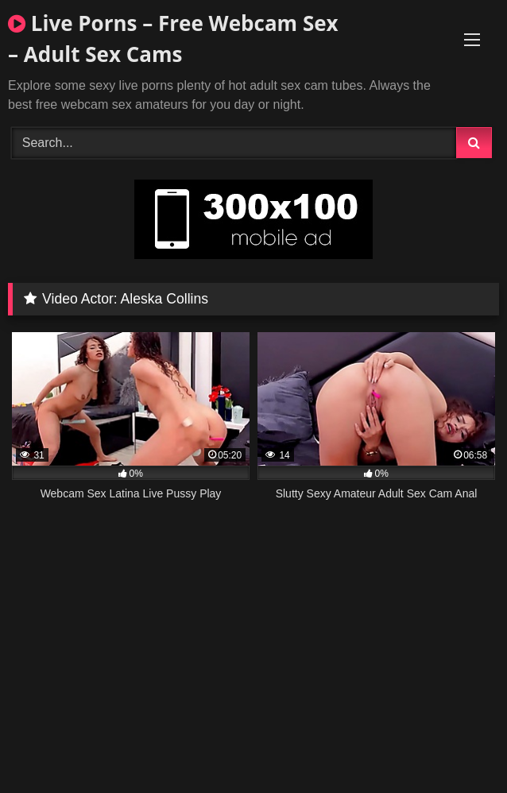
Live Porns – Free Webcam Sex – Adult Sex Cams (173, 38)
